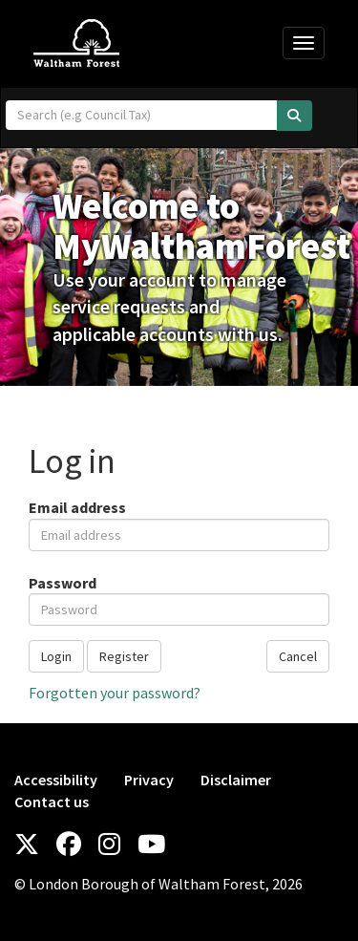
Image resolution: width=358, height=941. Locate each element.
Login (56, 656)
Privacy (149, 779)
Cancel (298, 656)
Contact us (51, 801)
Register (124, 656)
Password (62, 582)
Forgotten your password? (114, 692)
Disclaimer (235, 779)
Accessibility (55, 779)
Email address (77, 507)
